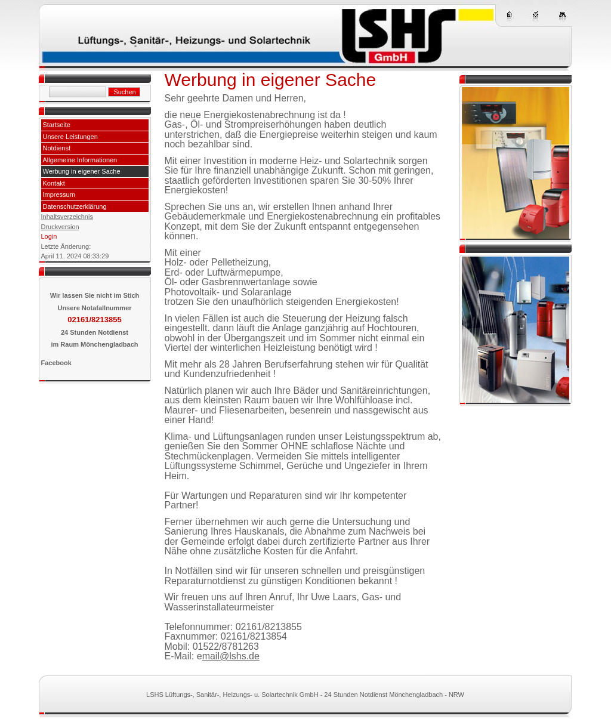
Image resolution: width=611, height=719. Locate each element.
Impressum (59, 194)
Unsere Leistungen (70, 136)
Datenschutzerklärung (75, 206)
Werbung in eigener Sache (82, 171)
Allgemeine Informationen (80, 159)
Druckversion (60, 226)
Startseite (56, 124)
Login (49, 236)
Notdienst (56, 148)
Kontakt (54, 183)
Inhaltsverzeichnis (67, 216)
